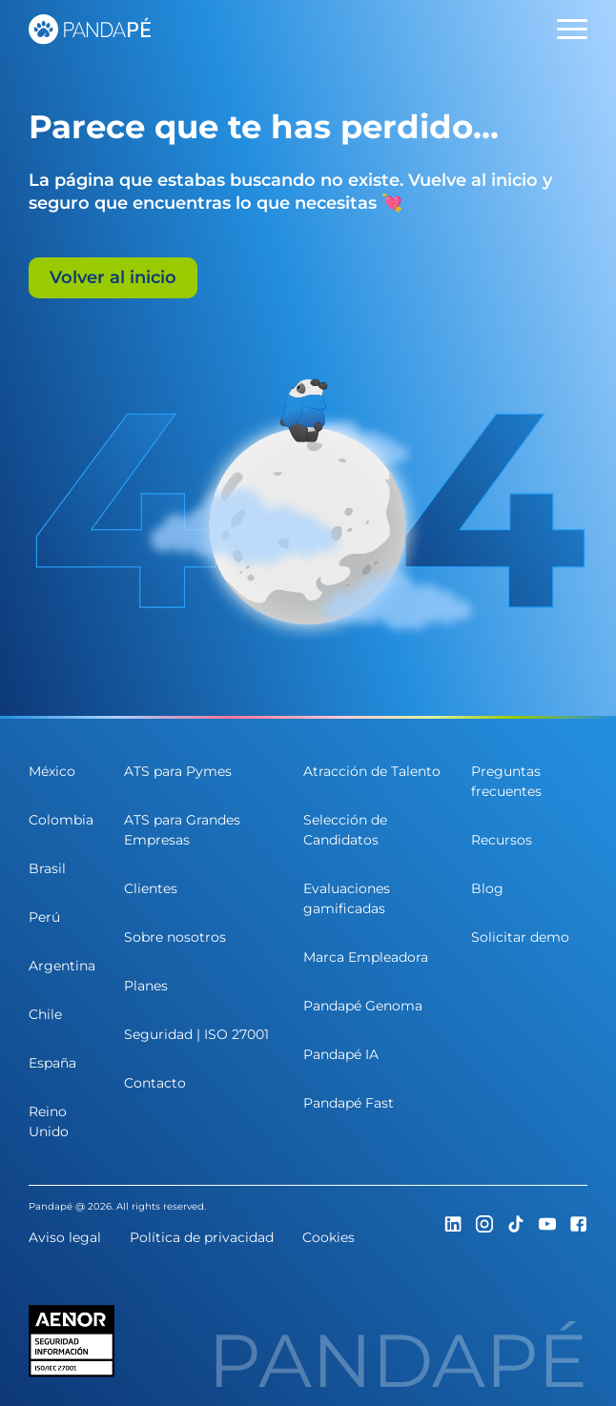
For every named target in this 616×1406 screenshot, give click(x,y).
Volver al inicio (113, 277)
